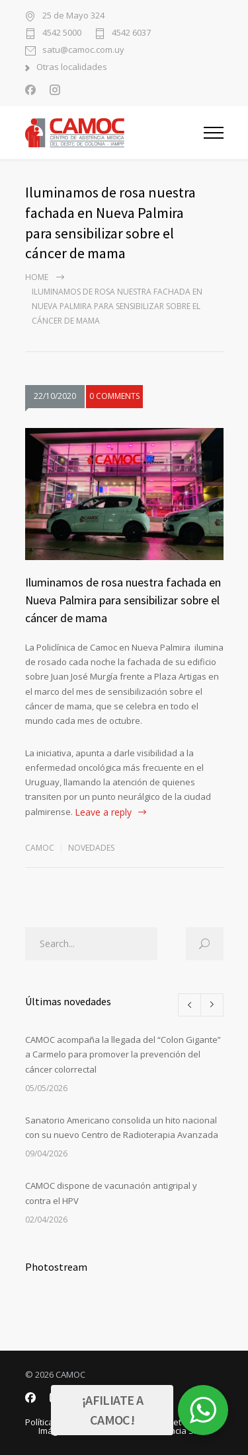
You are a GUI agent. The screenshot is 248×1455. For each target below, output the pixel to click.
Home (36, 277)
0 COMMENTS (114, 396)
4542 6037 (131, 33)
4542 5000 (61, 33)
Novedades (91, 847)
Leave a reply (103, 812)
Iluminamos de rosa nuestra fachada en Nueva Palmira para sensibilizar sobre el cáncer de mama (123, 600)
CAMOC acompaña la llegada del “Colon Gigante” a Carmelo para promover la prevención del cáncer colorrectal (123, 1054)
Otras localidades (71, 68)
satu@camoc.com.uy (83, 50)
